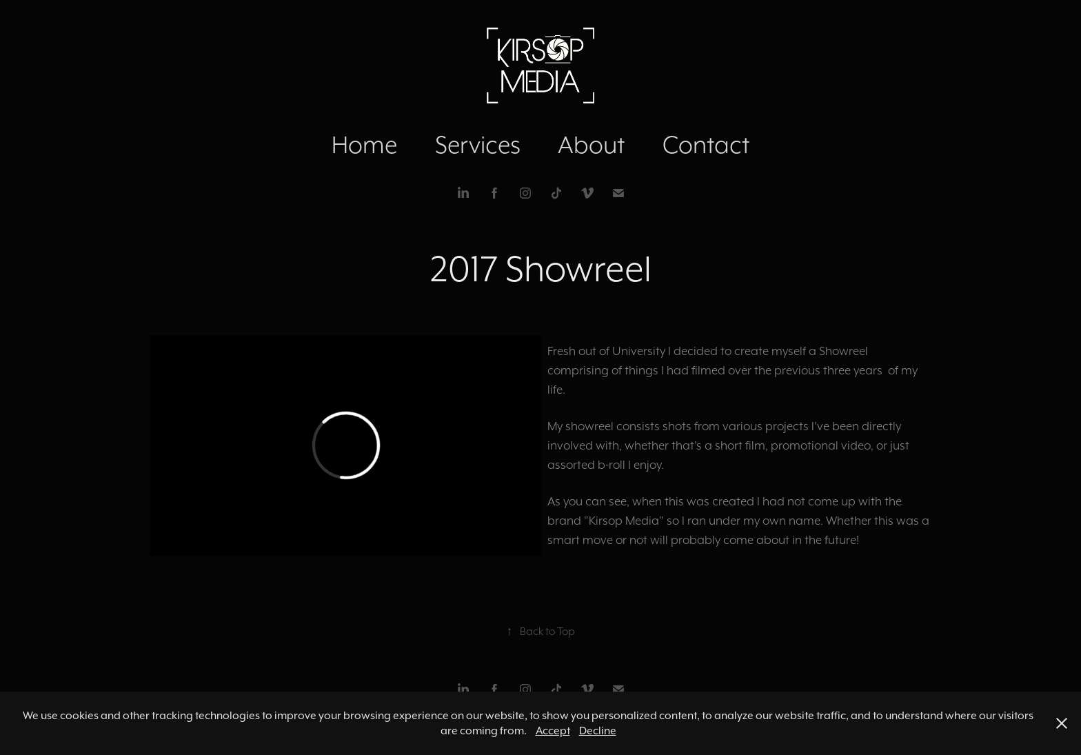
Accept (553, 730)
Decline (597, 730)
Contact (706, 144)
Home (364, 144)
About (591, 144)
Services (478, 144)
